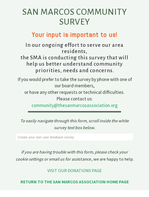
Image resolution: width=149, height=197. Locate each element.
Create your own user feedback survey (46, 137)
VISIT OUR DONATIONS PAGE (74, 170)
